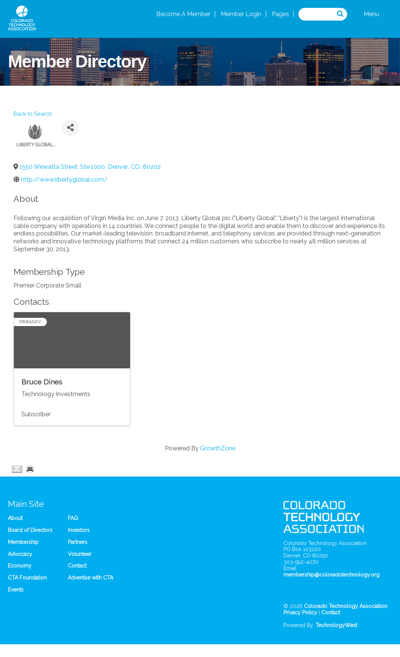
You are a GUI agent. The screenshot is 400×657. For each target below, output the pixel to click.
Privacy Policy (300, 612)
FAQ (73, 518)
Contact (77, 566)
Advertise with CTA (90, 578)
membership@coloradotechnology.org (331, 575)
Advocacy (20, 554)
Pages (280, 14)
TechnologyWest (336, 625)
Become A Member (183, 14)
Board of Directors (30, 530)
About (15, 518)
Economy (19, 566)
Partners (77, 542)
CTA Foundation (27, 578)
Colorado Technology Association (345, 606)
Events (16, 590)
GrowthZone (217, 448)
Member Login (241, 14)
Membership (23, 542)
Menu (371, 14)
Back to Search (32, 113)
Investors (79, 530)
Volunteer (79, 554)
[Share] (70, 127)
